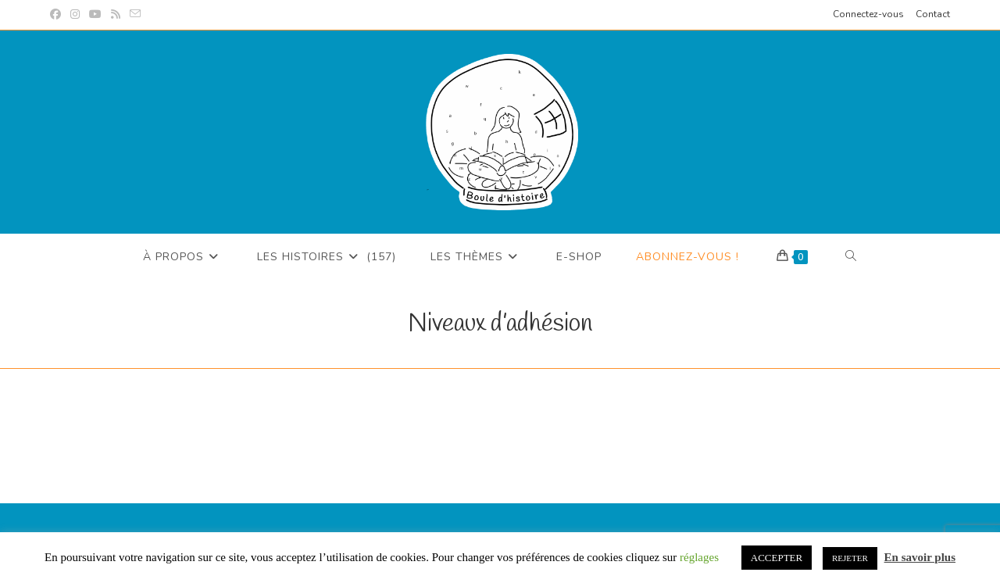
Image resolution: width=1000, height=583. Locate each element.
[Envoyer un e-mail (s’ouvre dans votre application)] (135, 15)
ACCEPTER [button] (776, 557)
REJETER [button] (850, 558)
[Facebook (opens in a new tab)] (58, 15)
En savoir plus (919, 557)
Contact (933, 14)
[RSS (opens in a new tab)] (115, 15)
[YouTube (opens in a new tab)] (95, 15)
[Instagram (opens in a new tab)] (75, 15)
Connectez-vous (868, 14)
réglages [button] (699, 557)
